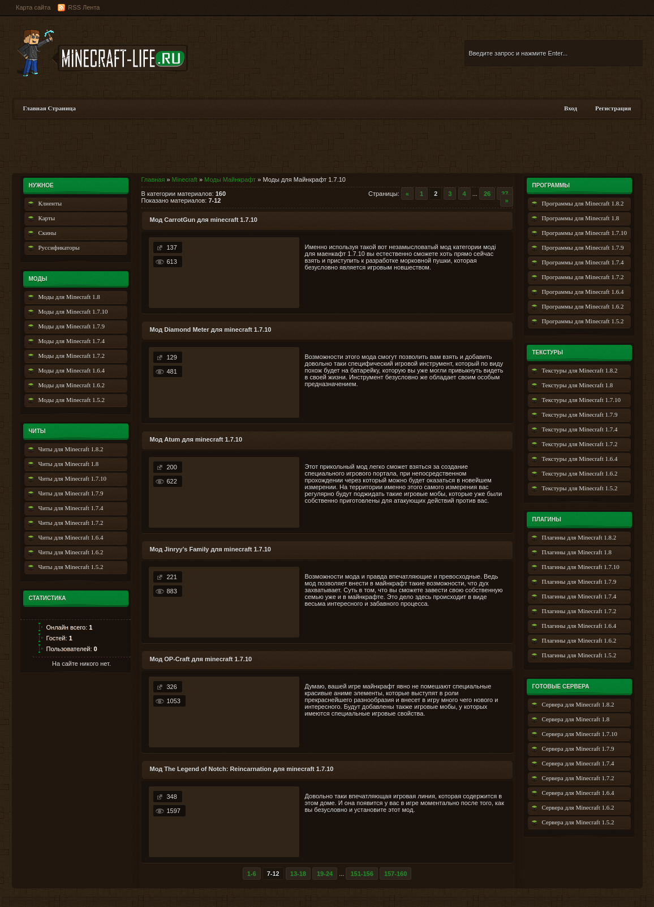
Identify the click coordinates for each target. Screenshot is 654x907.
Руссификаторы (59, 247)
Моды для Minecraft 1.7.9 (71, 326)
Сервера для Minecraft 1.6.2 (578, 807)
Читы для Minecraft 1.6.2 (71, 552)
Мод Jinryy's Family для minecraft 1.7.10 (210, 549)
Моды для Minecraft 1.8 (69, 296)
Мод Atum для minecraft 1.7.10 (196, 439)
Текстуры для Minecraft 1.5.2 (580, 488)
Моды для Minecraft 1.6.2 (71, 385)
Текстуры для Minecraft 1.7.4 (580, 429)
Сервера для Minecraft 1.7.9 (578, 748)
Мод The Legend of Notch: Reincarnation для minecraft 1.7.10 (242, 768)
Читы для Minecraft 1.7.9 (71, 493)
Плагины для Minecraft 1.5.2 (579, 655)
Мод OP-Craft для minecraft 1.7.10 (201, 659)
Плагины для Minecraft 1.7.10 (580, 566)
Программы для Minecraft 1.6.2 (583, 306)
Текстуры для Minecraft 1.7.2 (580, 443)
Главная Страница (49, 108)
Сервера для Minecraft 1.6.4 (578, 792)
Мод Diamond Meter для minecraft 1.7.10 (211, 329)
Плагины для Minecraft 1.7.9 (579, 581)
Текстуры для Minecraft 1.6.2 (580, 473)
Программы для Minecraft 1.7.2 (583, 276)
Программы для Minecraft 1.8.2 (583, 203)
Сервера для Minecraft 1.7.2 (578, 778)
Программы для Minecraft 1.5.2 (583, 321)
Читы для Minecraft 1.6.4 (71, 537)
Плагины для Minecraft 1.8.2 (579, 537)
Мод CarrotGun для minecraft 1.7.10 (203, 219)
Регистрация (613, 108)
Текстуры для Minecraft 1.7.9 (580, 414)
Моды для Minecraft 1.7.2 (71, 355)
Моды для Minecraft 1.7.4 (71, 340)
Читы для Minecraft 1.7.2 (71, 522)
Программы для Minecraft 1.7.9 (583, 247)
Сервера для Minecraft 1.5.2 (578, 822)
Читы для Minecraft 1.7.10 (72, 478)
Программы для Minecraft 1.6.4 (583, 291)
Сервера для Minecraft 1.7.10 (580, 733)
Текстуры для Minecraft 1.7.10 (581, 399)
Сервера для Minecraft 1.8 (576, 719)
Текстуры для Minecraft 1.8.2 (580, 370)
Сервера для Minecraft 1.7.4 (578, 763)
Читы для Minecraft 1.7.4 (71, 507)
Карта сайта (33, 7)
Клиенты (50, 203)
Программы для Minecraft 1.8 (580, 218)
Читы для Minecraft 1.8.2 (71, 449)
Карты (46, 218)
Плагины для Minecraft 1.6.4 (579, 625)
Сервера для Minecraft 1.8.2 (578, 704)
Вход (570, 108)
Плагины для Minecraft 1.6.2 (579, 640)
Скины (47, 232)
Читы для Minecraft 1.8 (68, 463)
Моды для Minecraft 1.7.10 (73, 311)
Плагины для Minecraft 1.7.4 (579, 596)
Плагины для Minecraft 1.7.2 (579, 610)
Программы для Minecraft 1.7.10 (584, 232)
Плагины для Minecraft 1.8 (577, 552)
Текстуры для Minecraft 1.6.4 (580, 458)
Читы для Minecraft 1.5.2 (71, 566)
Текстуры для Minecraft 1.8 (577, 385)
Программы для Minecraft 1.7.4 (583, 262)
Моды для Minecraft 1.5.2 (71, 399)
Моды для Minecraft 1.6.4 (71, 370)
